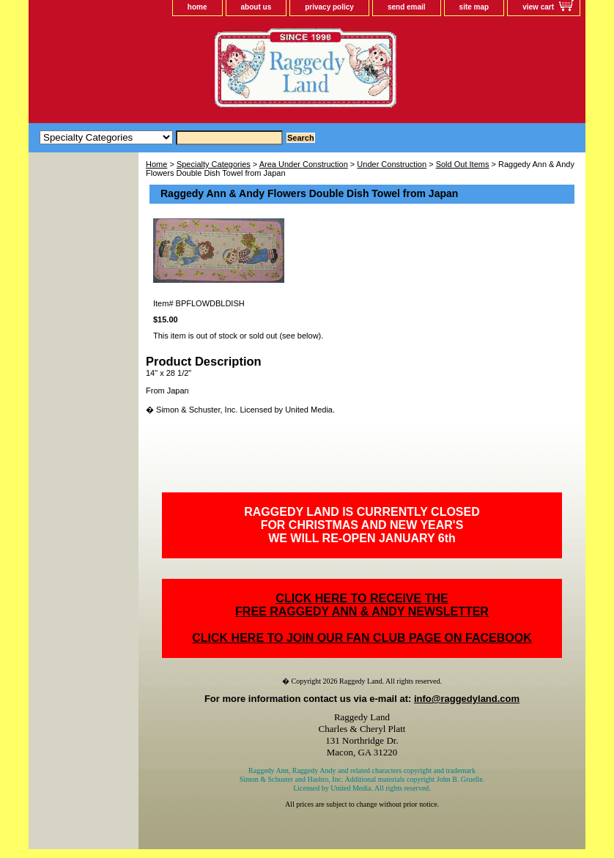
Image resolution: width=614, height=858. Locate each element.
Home (156, 164)
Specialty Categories (214, 164)
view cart (538, 7)
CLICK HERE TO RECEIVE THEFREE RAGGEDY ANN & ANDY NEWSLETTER (362, 605)
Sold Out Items (462, 164)
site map (474, 7)
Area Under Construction (303, 164)
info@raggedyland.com (466, 698)
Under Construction (391, 164)
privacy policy (329, 7)
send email (407, 7)
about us (256, 7)
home (197, 7)
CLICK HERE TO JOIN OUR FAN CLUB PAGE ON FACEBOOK (361, 638)
